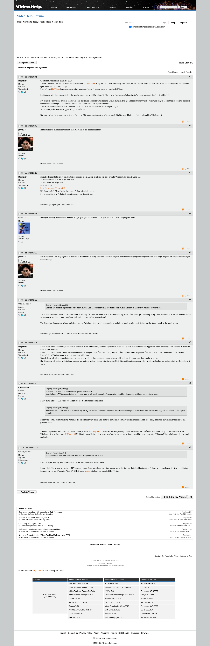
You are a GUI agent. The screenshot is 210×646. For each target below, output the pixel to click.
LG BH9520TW (147, 610)
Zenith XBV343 (147, 599)
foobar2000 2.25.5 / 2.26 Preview (118, 587)
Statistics (135, 633)
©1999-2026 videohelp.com (104, 643)
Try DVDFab (38, 571)
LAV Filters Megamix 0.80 (79, 584)
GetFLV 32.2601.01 (112, 610)
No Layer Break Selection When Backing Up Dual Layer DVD (44, 535)
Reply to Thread (26, 62)
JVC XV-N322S (147, 602)
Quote (185, 122)
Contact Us (159, 556)
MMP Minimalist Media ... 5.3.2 (81, 587)
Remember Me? (136, 27)
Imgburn (88, 471)
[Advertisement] (105, 43)
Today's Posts (39, 22)
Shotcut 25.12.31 (111, 614)
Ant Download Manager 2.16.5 (81, 595)
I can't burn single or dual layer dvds (85, 57)
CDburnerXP (89, 83)
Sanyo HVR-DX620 (148, 584)
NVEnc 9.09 (109, 591)
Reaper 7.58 (74, 606)
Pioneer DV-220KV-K (149, 614)
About (146, 7)
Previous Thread (98, 544)
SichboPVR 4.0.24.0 (113, 599)
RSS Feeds (123, 633)
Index (19, 22)
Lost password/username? (154, 27)
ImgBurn (96, 431)
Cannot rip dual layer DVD (30, 523)
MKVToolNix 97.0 (111, 584)
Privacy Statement (181, 556)
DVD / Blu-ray (92, 7)
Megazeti (22, 81)
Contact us (73, 633)
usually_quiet (24, 452)
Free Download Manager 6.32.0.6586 (119, 595)
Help (173, 22)
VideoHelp (169, 556)
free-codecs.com (109, 638)
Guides (112, 7)
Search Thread (186, 72)
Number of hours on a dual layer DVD (34, 518)
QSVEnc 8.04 (74, 599)
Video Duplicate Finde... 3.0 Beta (82, 591)
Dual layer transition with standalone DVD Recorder (40, 512)
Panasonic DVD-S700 (149, 617)
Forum (53, 7)
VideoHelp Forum (30, 16)
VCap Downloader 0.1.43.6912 (117, 606)
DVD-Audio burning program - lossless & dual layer (40, 529)
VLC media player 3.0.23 (114, 617)
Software (71, 7)
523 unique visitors (50, 594)
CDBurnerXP (70, 434)
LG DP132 (145, 587)
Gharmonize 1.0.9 (76, 614)
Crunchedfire (23, 304)
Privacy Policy (85, 633)
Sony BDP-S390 (147, 595)
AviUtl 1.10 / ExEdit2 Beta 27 (80, 610)
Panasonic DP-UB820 (149, 591)
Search (55, 22)
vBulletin (109, 564)
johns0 (21, 130)
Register (183, 22)
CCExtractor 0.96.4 (112, 602)
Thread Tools (172, 72)
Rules (48, 22)
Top (190, 497)
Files (61, 22)
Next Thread (113, 544)
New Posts (27, 22)
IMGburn (56, 89)
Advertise (105, 633)
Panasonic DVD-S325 (149, 606)
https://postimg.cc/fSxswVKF (52, 188)
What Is (129, 7)
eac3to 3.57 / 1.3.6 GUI (78, 602)
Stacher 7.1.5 (74, 617)
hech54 (21, 218)
